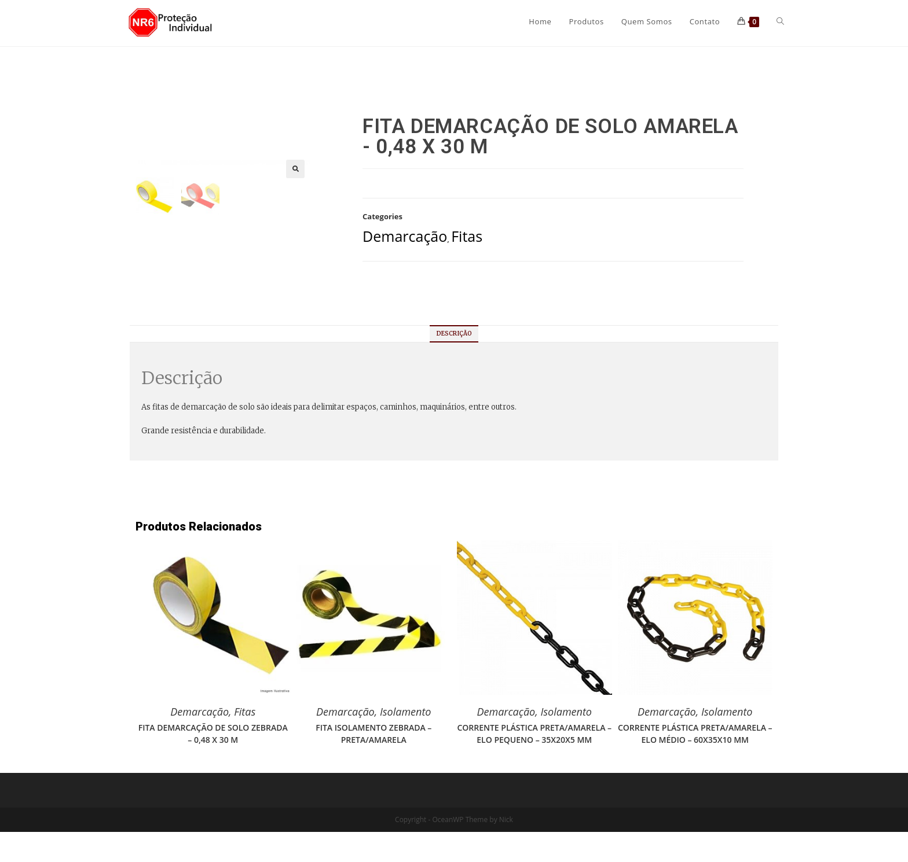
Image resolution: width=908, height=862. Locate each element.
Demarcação (405, 236)
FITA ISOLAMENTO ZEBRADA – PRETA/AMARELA (373, 763)
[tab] (454, 364)
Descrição (454, 363)
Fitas (466, 236)
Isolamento (405, 742)
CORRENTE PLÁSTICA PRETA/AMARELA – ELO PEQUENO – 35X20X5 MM (534, 763)
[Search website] (780, 21)
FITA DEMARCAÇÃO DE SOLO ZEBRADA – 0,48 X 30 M (213, 763)
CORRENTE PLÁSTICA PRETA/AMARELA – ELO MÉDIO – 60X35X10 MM (695, 763)
